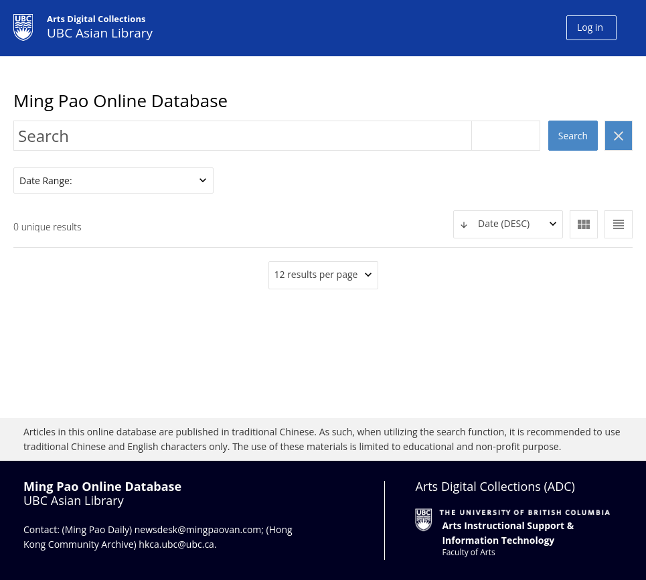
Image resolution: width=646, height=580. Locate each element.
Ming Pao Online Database (120, 100)
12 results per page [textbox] (316, 274)
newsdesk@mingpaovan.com (198, 529)
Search (573, 135)
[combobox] (508, 224)
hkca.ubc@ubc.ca (176, 544)
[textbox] (508, 224)
